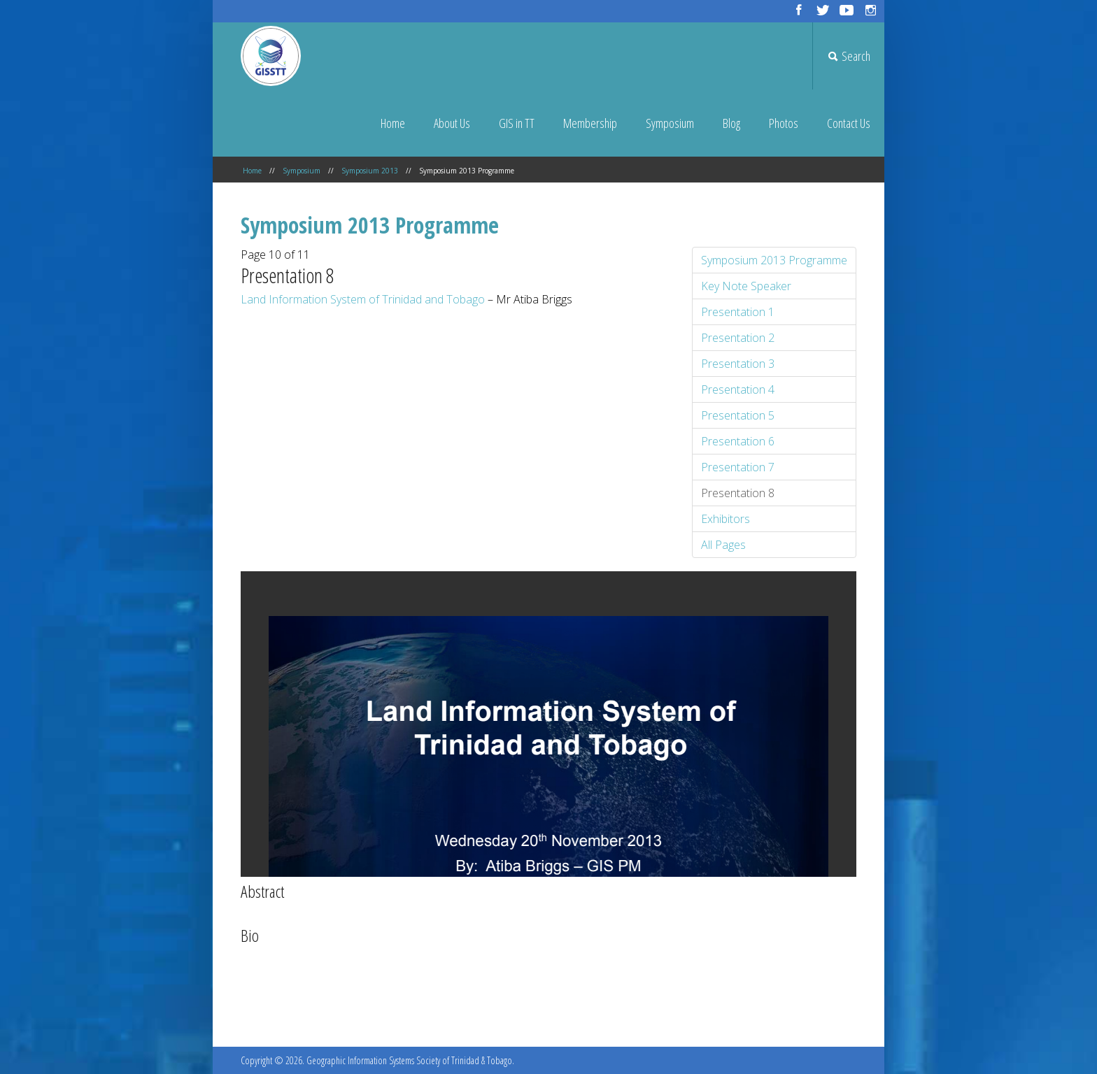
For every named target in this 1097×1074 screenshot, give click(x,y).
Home (393, 123)
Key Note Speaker (746, 286)
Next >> (579, 993)
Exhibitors (725, 519)
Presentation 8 (737, 493)
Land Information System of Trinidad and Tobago (363, 299)
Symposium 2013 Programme (774, 260)
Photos (783, 123)
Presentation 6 (737, 441)
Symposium (670, 123)
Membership (590, 123)
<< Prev (518, 993)
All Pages (723, 544)
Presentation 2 (737, 337)
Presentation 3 (737, 363)
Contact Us (848, 123)
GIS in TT (517, 123)
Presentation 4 (737, 389)
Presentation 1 (737, 312)
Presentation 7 (737, 467)
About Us (452, 123)
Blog (731, 123)
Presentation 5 (737, 415)
